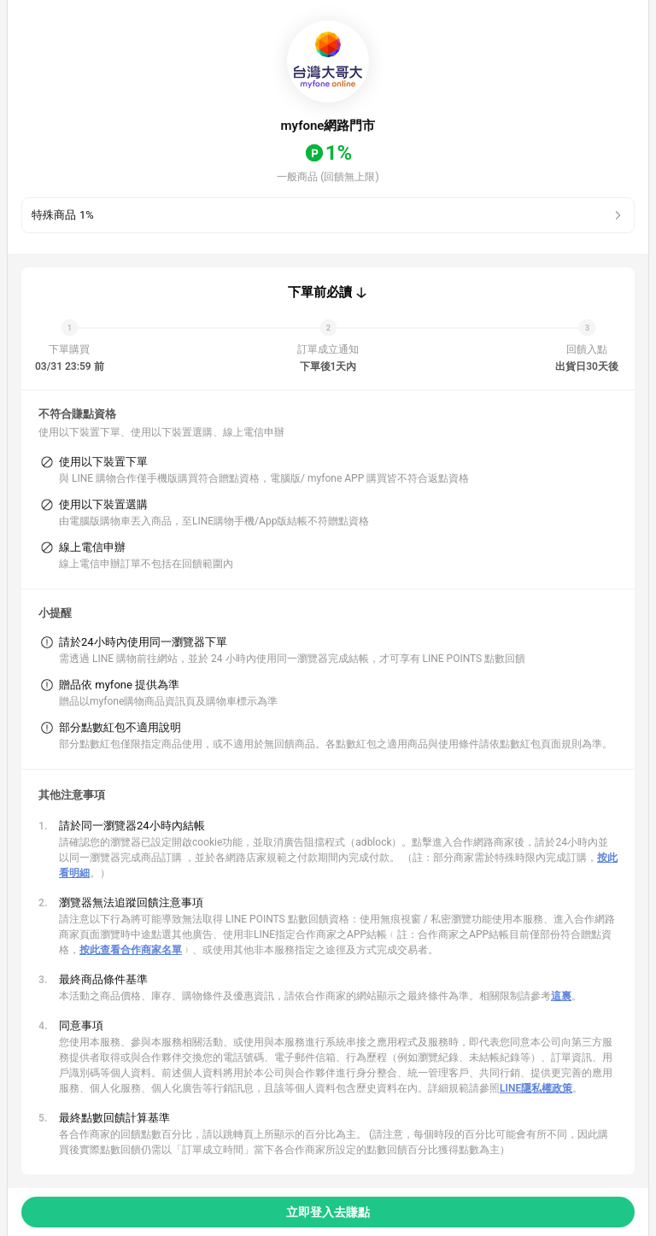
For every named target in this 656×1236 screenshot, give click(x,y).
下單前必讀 (320, 292)
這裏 (561, 996)
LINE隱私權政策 (536, 1088)
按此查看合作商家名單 (130, 950)
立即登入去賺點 (328, 1212)
